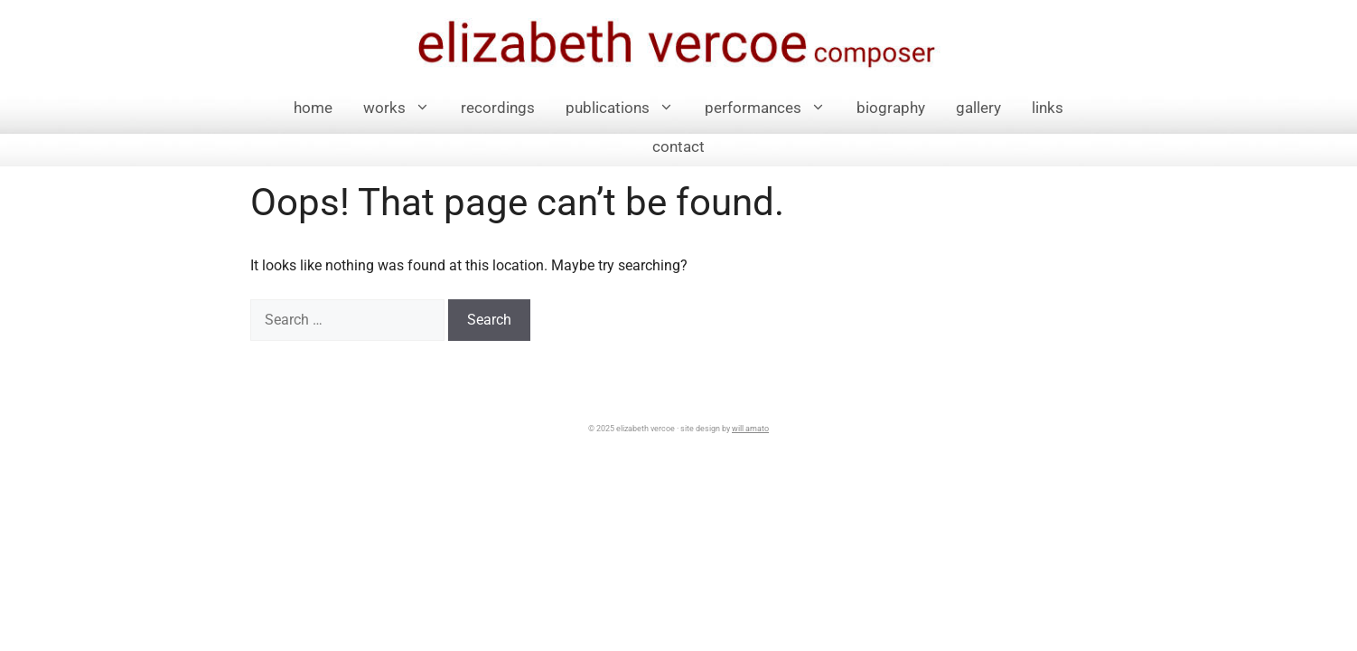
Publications (627, 108)
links (1047, 108)
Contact (678, 146)
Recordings (498, 108)
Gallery (978, 108)
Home (313, 108)
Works (404, 108)
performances (773, 108)
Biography (890, 108)
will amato (750, 428)
